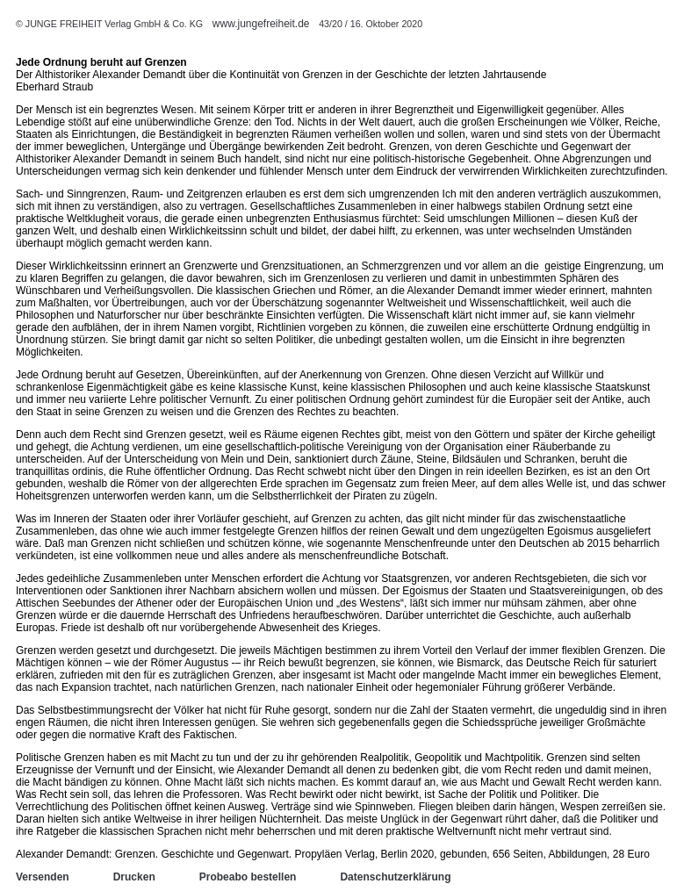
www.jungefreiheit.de (261, 24)
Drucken (134, 877)
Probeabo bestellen (248, 877)
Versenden (42, 877)
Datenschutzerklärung (395, 877)
